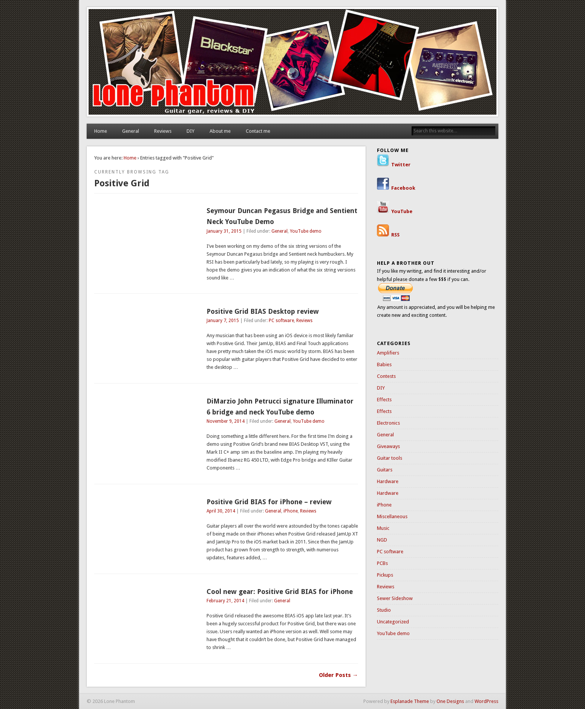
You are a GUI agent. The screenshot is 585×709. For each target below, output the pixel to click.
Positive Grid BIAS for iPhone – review (269, 502)
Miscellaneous (392, 516)
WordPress (486, 701)
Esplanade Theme (410, 701)
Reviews (163, 131)
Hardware (387, 481)
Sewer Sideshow (395, 598)
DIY (190, 131)
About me (220, 131)
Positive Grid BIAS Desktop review (263, 311)
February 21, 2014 (225, 600)
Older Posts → (338, 675)
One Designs (450, 701)
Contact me (258, 131)
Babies (384, 364)
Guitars (384, 470)
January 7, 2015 (223, 320)
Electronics (388, 423)
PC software (281, 320)
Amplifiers (388, 353)
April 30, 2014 (221, 511)
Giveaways (388, 446)
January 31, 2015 (224, 231)
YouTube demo (306, 231)
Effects (384, 399)
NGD (382, 540)
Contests (386, 376)
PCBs (382, 563)
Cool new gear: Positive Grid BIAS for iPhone (280, 591)
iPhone (290, 511)
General (130, 131)
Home (100, 131)
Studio (384, 610)
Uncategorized (393, 622)
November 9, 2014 (226, 421)
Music (383, 528)
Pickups (385, 575)
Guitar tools (389, 458)
